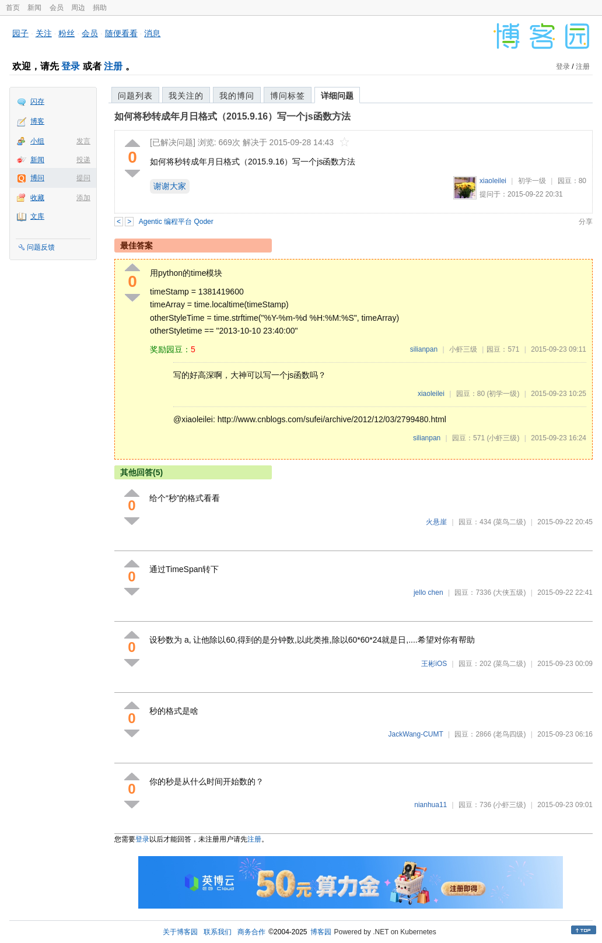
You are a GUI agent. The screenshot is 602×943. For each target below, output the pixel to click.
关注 (44, 33)
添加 (83, 198)
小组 (37, 141)
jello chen (428, 592)
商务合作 (251, 932)
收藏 (37, 198)
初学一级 (532, 181)
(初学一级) (503, 394)
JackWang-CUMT (415, 734)
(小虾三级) (503, 438)
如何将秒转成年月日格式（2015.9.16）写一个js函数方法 (232, 116)
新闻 (34, 7)
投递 (83, 160)
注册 (113, 66)
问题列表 (135, 95)
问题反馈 (41, 247)
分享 (586, 222)
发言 (83, 141)
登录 (70, 66)
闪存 (37, 101)
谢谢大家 (169, 186)
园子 (20, 33)
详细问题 (337, 95)
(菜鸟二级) (509, 522)
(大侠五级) (509, 592)
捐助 (100, 7)
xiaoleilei (493, 181)
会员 (57, 7)
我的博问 (236, 95)
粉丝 (66, 33)
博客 (37, 121)
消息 (152, 33)
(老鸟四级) (509, 734)
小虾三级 (463, 349)
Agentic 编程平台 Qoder (176, 222)
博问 (37, 178)
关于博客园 (180, 932)
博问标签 (287, 95)
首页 (13, 7)
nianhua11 (430, 805)
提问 (83, 178)
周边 (78, 7)
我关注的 (186, 95)
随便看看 (121, 33)
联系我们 (218, 932)
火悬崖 (436, 522)
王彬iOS (434, 664)
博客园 (320, 932)
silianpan (424, 349)
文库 (37, 216)
